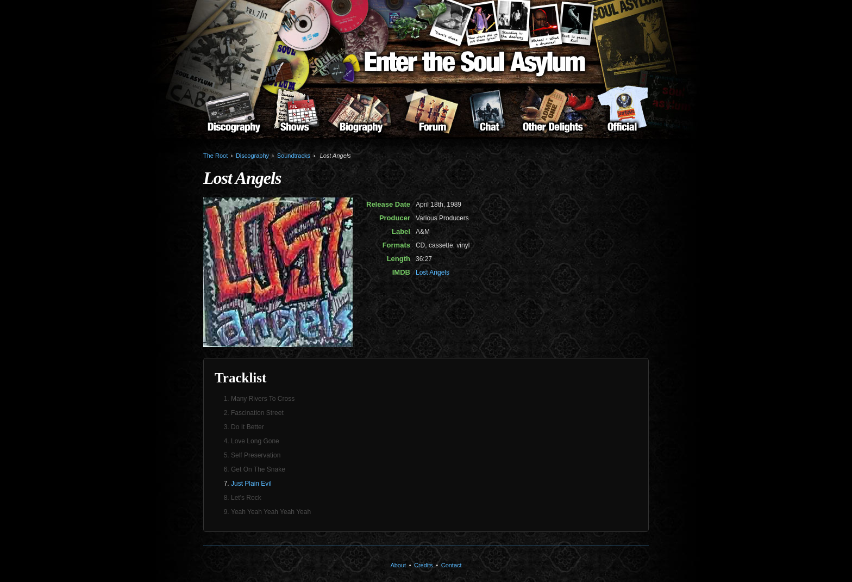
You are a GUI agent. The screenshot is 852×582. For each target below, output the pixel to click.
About (622, 115)
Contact (451, 565)
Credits (423, 565)
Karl (576, 23)
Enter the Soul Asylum (475, 64)
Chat (489, 115)
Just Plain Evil (251, 483)
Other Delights (553, 115)
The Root (215, 155)
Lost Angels (432, 272)
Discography (233, 115)
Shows (294, 115)
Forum (432, 115)
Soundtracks (293, 155)
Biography (361, 115)
